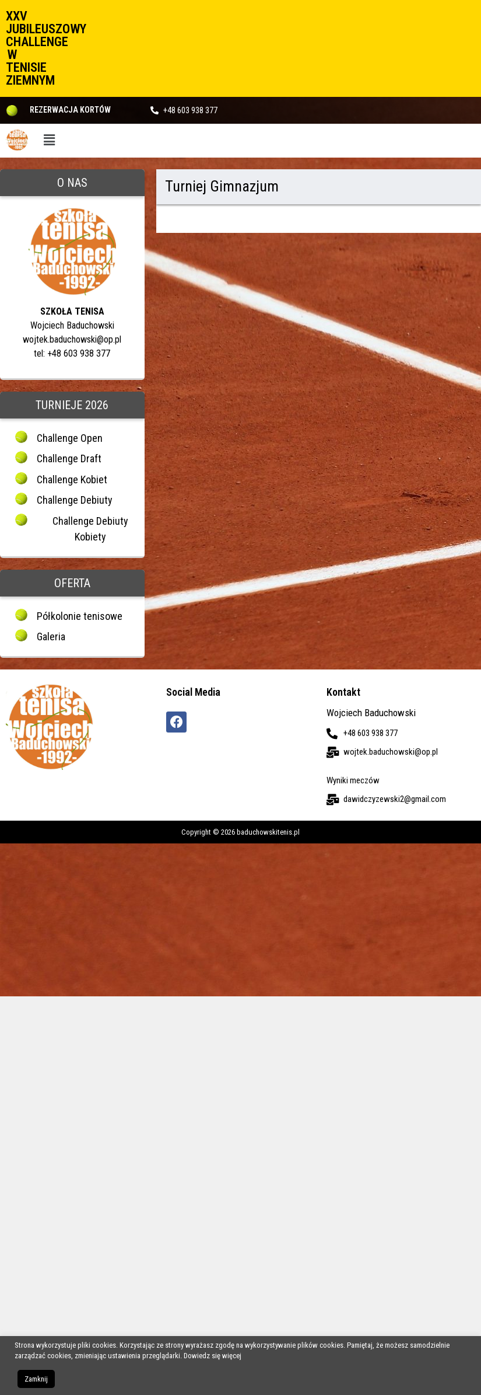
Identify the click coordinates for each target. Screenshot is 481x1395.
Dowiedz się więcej (212, 1355)
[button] (49, 141)
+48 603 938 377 (190, 110)
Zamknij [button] (36, 1379)
